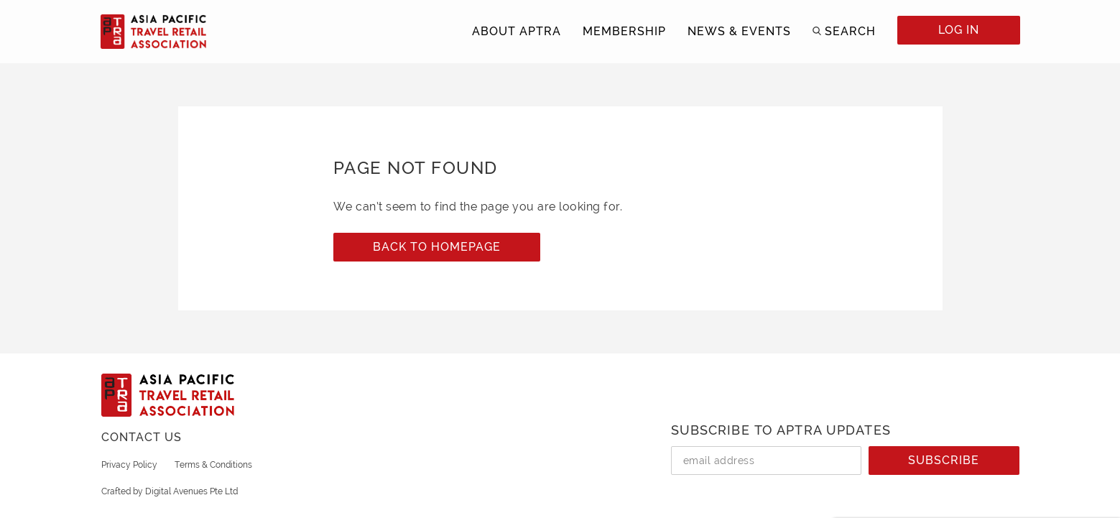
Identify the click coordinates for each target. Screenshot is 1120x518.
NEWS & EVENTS (739, 31)
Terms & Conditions (213, 465)
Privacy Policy (129, 465)
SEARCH (850, 31)
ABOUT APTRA (516, 31)
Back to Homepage (437, 247)
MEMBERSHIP (624, 31)
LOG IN (958, 30)
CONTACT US (141, 437)
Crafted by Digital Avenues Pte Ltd (169, 491)
